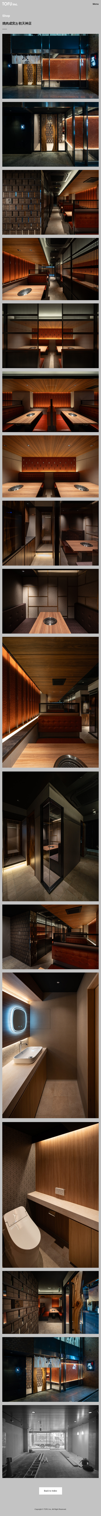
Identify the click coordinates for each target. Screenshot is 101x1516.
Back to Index (50, 1491)
